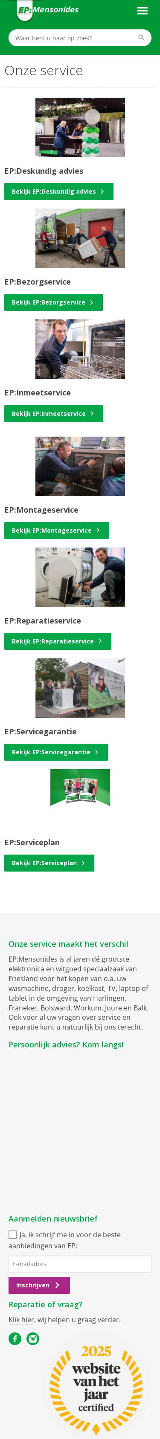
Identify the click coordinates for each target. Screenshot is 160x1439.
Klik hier (21, 1319)
